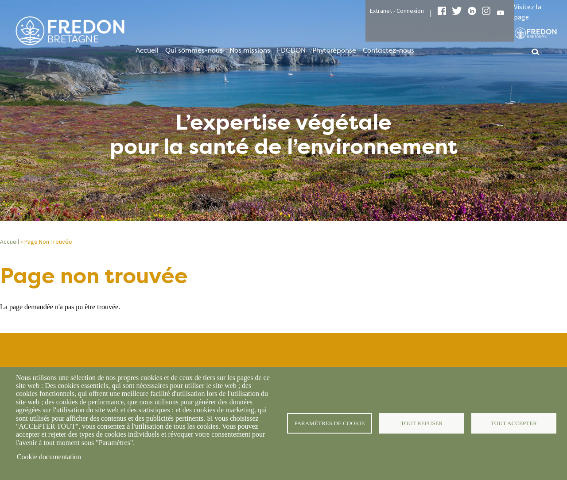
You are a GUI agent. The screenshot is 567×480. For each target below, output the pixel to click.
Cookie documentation (49, 457)
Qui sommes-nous (194, 50)
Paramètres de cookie (329, 423)
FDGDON (291, 50)
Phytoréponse (334, 50)
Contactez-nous (388, 50)
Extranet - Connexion (397, 11)
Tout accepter (514, 423)
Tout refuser (422, 423)
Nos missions (249, 50)
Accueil (147, 50)
